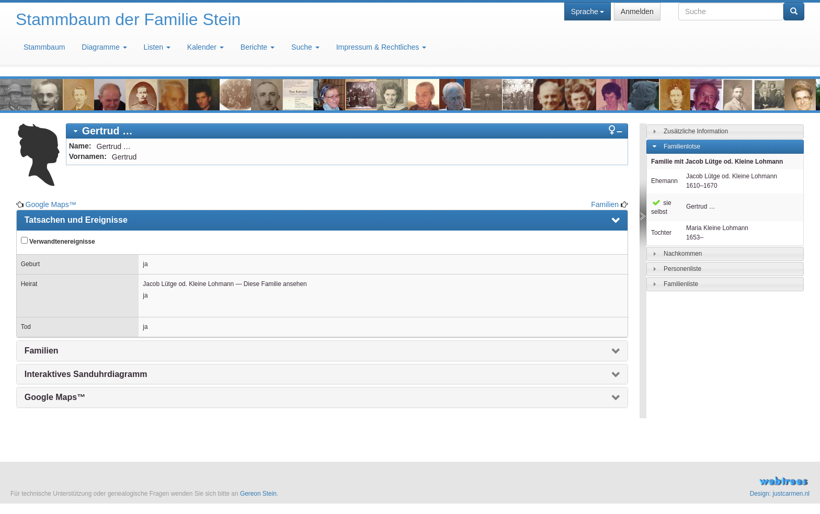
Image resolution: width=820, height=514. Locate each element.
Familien (605, 204)
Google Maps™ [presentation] (55, 397)
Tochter (661, 232)
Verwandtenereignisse (58, 241)
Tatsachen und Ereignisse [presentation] (76, 219)
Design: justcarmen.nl (780, 493)
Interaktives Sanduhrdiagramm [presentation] (86, 374)
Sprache (587, 11)
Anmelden (637, 11)
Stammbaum (44, 47)
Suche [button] (305, 47)
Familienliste (681, 284)
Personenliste (682, 268)
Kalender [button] (205, 47)
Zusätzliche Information (696, 131)
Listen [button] (157, 47)
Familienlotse (682, 146)
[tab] (347, 131)
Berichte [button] (258, 47)
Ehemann (664, 181)
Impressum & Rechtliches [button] (381, 47)
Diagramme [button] (104, 47)
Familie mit (717, 161)
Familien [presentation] (42, 350)
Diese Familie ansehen (275, 284)
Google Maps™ (51, 204)
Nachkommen (683, 253)
